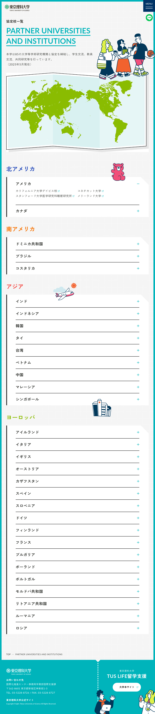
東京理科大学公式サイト (20, 700)
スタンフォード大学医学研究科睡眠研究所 (44, 196)
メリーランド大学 (89, 196)
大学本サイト (126, 687)
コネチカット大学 (89, 191)
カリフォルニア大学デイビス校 (36, 191)
